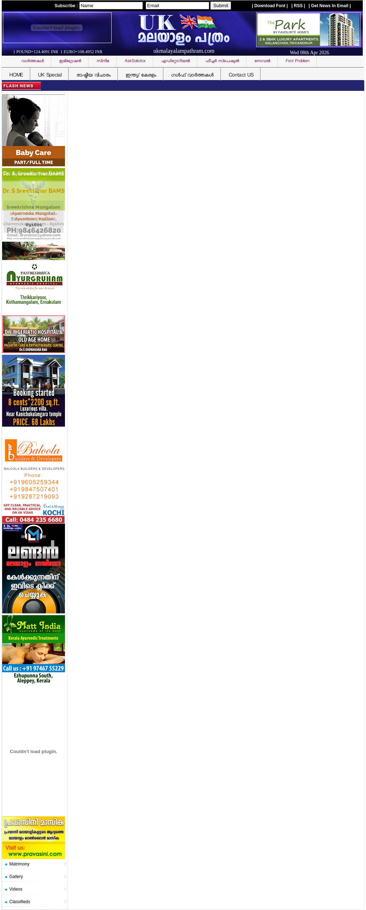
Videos (15, 889)
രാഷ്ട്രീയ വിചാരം (93, 75)
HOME (16, 75)
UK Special (49, 75)
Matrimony (19, 864)
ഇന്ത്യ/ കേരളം (141, 75)
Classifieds (19, 901)
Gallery (16, 876)
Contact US (241, 75)
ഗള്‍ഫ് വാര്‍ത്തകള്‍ (192, 75)
